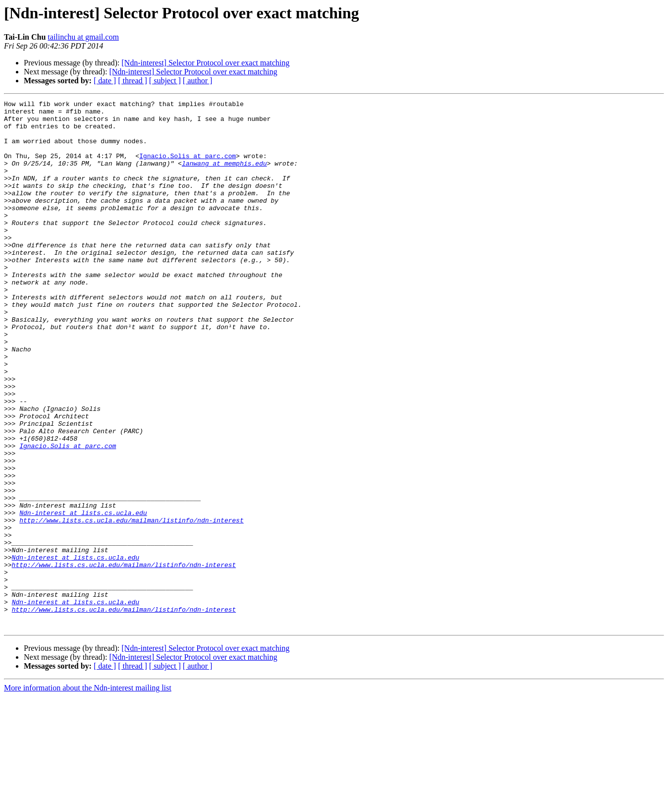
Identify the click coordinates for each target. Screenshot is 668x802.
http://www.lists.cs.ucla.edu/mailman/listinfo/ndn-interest (131, 604)
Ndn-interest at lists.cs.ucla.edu (83, 595)
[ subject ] (165, 80)
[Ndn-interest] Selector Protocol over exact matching (205, 62)
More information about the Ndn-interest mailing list (87, 793)
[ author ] (198, 80)
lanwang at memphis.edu (224, 176)
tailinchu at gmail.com (83, 37)
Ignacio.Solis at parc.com (187, 167)
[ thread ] (132, 80)
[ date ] (105, 80)
